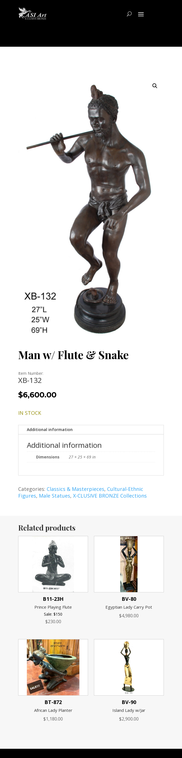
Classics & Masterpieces (75, 489)
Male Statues (54, 495)
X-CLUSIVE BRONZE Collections (110, 495)
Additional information (50, 429)
